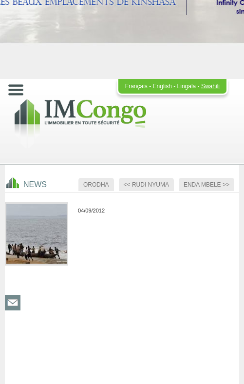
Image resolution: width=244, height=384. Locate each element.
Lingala (186, 86)
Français (136, 86)
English (162, 86)
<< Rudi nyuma (146, 184)
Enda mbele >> (206, 184)
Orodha (96, 184)
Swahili (210, 86)
